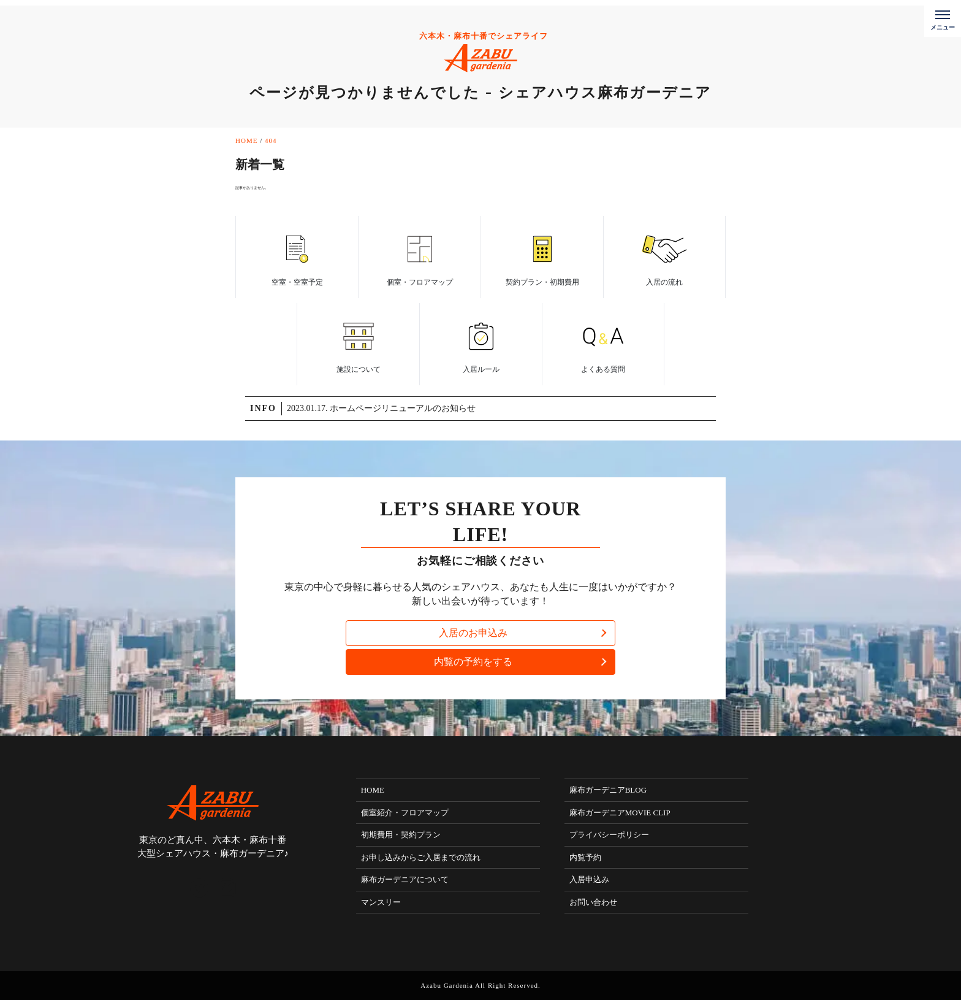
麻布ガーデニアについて (405, 879)
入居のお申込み (473, 633)
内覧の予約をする (473, 661)
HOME (372, 789)
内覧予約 (585, 857)
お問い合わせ (593, 902)
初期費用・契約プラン (401, 834)
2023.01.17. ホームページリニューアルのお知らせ (381, 408)
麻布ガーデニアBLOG (608, 789)
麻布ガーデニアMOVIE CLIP (619, 812)
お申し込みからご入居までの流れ (420, 857)
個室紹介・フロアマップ (405, 812)
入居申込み (589, 879)
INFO (263, 408)
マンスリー (381, 902)
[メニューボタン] (942, 18)
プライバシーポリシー (609, 834)
